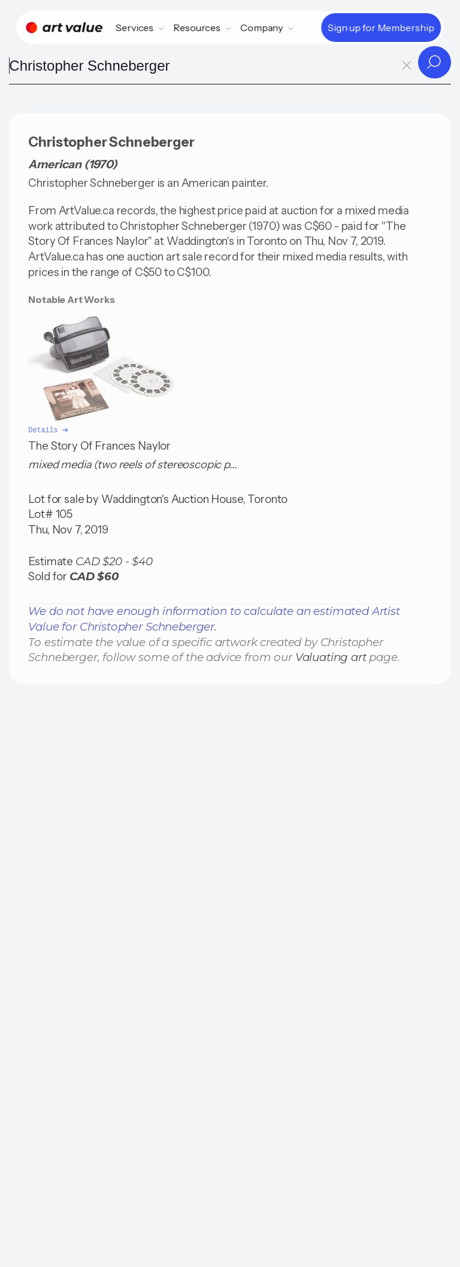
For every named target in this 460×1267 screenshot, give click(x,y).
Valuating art (331, 656)
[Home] (64, 27)
